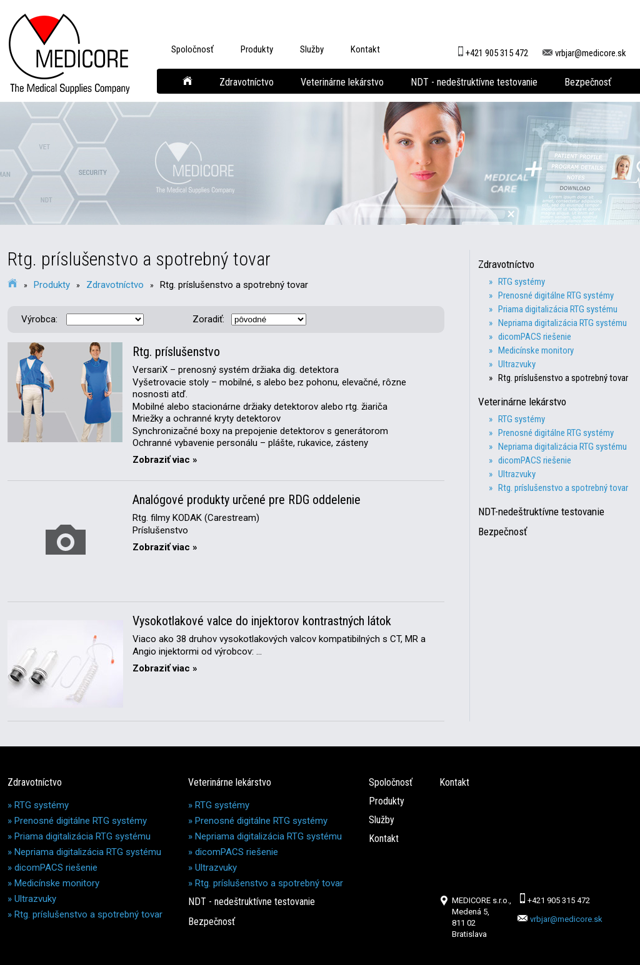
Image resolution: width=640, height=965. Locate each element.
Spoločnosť (192, 49)
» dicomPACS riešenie (534, 336)
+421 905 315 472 (492, 48)
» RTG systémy (521, 281)
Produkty (257, 49)
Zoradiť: (208, 319)
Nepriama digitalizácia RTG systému (87, 852)
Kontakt (365, 49)
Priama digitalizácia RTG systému (82, 836)
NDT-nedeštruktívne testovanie (546, 511)
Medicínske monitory (56, 883)
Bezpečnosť (587, 82)
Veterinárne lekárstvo (342, 82)
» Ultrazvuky (517, 364)
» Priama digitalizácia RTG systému (558, 309)
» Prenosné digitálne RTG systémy (556, 295)
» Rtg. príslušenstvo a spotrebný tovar (563, 378)
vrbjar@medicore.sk (584, 48)
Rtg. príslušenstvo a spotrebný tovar (234, 284)
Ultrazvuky (35, 898)
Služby (312, 49)
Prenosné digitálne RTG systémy (80, 820)
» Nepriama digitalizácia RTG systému (562, 323)
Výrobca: (39, 319)
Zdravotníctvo (246, 82)
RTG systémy (41, 805)
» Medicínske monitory (536, 350)
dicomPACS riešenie (56, 867)
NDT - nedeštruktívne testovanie (474, 82)
